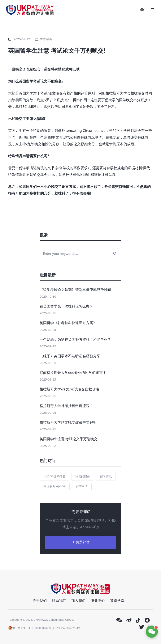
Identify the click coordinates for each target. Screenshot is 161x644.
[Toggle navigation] (152, 9)
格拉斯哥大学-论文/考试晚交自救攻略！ (71, 389)
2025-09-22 (22, 39)
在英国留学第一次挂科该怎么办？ (66, 306)
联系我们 (59, 600)
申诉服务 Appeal (55, 486)
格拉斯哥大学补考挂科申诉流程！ (66, 405)
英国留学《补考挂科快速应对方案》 (68, 322)
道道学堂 (117, 600)
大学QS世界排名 (54, 476)
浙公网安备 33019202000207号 (29, 628)
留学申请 (82, 486)
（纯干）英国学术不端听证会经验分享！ (72, 355)
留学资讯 (106, 476)
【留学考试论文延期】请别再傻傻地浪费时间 (75, 289)
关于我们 (39, 600)
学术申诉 (46, 39)
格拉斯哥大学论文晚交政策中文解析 (68, 422)
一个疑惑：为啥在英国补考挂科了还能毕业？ (75, 339)
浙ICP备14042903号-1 (69, 628)
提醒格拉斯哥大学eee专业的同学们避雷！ (73, 372)
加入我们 (78, 600)
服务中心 (98, 600)
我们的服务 (82, 476)
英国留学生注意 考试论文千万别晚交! (69, 438)
